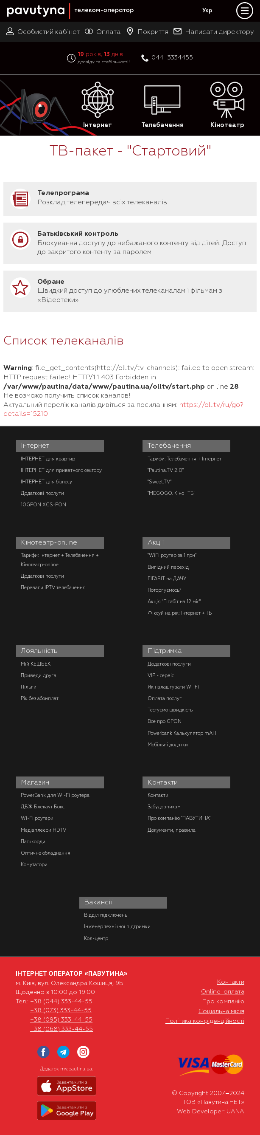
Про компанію (223, 1001)
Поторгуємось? (164, 590)
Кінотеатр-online (49, 542)
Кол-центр (96, 938)
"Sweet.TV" (159, 482)
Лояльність (39, 651)
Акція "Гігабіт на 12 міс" (174, 601)
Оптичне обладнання (45, 853)
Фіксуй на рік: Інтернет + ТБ (180, 613)
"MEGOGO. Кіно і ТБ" (171, 493)
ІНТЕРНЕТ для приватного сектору (61, 470)
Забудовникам (164, 807)
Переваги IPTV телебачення (53, 587)
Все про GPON (165, 721)
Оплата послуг (165, 698)
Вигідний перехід (168, 567)
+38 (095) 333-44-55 (61, 1019)
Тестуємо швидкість (170, 710)
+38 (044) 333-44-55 (61, 1001)
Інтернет (97, 105)
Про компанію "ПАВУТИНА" (179, 818)
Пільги (28, 687)
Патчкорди (33, 841)
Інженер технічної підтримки (117, 926)
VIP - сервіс (161, 675)
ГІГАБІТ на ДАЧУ (167, 579)
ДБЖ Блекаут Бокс (42, 807)
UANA (235, 1111)
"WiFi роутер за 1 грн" (172, 555)
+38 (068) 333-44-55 (61, 1029)
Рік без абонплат (40, 698)
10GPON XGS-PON (43, 505)
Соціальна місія (221, 1011)
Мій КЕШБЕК (35, 664)
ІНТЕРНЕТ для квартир (48, 459)
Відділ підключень (105, 915)
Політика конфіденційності (204, 1021)
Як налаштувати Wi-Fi (173, 687)
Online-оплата (222, 991)
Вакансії (98, 902)
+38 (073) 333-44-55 (61, 1010)
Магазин (35, 782)
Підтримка (165, 651)
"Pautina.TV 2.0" (166, 470)
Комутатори (34, 864)
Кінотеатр (227, 105)
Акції (156, 542)
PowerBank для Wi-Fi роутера (55, 795)
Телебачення (162, 105)
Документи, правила (172, 830)
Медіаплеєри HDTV (43, 830)
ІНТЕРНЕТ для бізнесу (46, 482)
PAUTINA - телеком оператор (11, 0)
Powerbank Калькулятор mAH (182, 733)
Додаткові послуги (42, 493)
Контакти (163, 782)
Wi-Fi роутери (37, 818)
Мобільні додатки (168, 745)
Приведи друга (38, 675)
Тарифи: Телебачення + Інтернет (184, 459)
